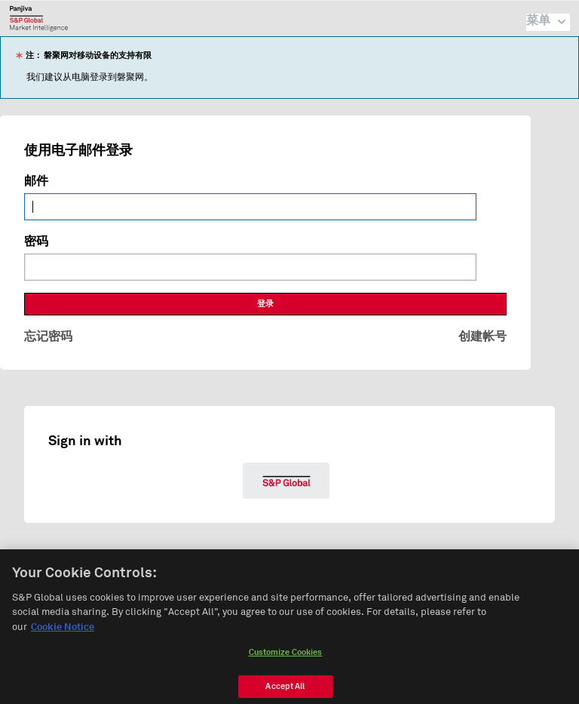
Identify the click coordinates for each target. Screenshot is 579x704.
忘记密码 (48, 336)
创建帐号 (482, 336)
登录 (265, 304)
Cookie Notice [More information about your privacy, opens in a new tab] (62, 630)
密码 (36, 241)
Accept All (285, 690)
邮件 (36, 181)
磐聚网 (39, 18)
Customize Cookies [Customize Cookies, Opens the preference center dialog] (286, 656)
